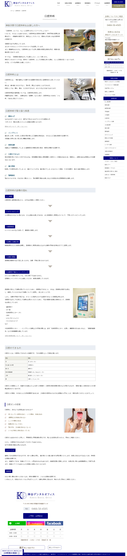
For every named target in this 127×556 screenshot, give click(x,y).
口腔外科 (107, 118)
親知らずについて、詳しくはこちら (16, 126)
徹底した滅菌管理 (109, 91)
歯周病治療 (108, 108)
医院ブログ (108, 178)
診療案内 (78, 4)
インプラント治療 (109, 121)
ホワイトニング (109, 134)
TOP (58, 4)
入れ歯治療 (108, 124)
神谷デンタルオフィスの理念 (112, 81)
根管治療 (107, 105)
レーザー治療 (108, 144)
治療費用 (107, 4)
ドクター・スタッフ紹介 (111, 161)
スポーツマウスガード (110, 148)
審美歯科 (107, 131)
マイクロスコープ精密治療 (112, 85)
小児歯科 (107, 115)
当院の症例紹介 (109, 151)
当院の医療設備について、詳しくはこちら (18, 336)
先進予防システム (109, 88)
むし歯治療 (108, 101)
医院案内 (87, 4)
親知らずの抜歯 (109, 138)
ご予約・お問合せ (35, 516)
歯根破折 (107, 141)
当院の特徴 (68, 4)
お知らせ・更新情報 (110, 174)
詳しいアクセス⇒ (54, 547)
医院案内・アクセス (110, 168)
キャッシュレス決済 (110, 94)
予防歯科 (107, 111)
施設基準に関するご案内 (111, 171)
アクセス (97, 4)
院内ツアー (108, 164)
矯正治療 (107, 128)
